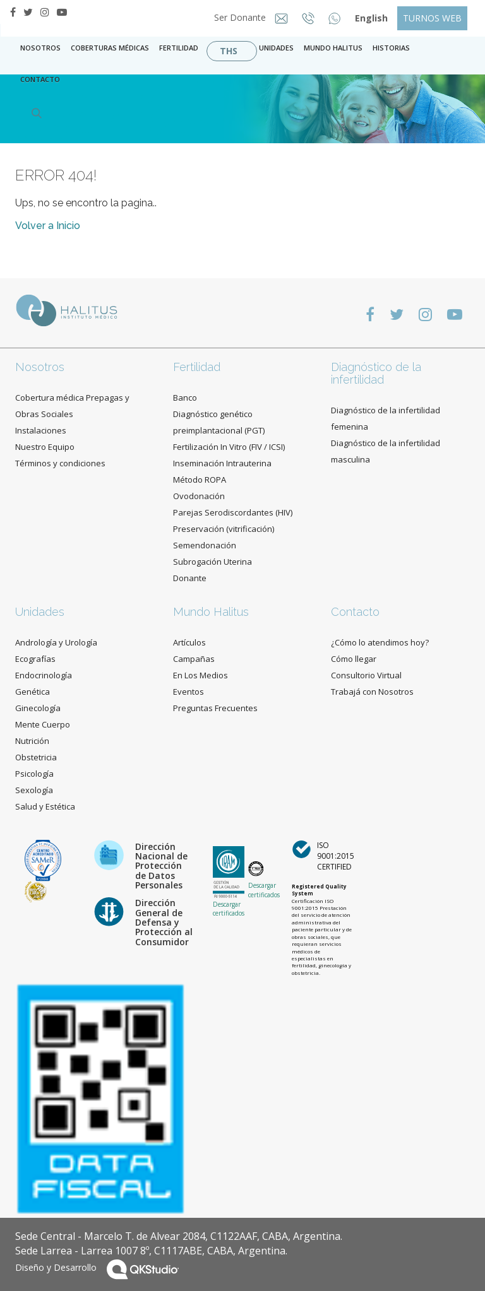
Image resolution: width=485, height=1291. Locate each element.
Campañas (194, 658)
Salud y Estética (45, 806)
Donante (190, 578)
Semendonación (204, 545)
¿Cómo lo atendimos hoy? (380, 642)
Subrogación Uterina (212, 561)
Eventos (188, 691)
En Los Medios (200, 675)
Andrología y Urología (56, 642)
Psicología (34, 773)
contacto (40, 79)
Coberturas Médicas (110, 47)
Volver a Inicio (47, 226)
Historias (391, 47)
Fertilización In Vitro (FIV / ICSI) (229, 446)
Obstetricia (36, 757)
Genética (32, 691)
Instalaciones (40, 430)
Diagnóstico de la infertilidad (376, 373)
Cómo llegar (353, 658)
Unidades (276, 47)
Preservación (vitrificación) (223, 528)
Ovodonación (199, 496)
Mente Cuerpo (42, 724)
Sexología (34, 790)
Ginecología (38, 708)
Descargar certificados (228, 908)
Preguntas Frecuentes (215, 708)
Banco (185, 397)
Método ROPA (199, 479)
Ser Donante (241, 17)
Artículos (189, 642)
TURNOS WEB (432, 18)
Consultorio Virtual (366, 675)
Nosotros (40, 47)
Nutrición (32, 740)
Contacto (355, 611)
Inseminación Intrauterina (222, 463)
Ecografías (35, 658)
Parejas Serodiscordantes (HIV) (232, 512)
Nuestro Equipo (45, 446)
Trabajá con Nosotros (372, 691)
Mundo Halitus (333, 47)
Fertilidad (178, 47)
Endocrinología (43, 675)
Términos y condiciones (60, 463)
